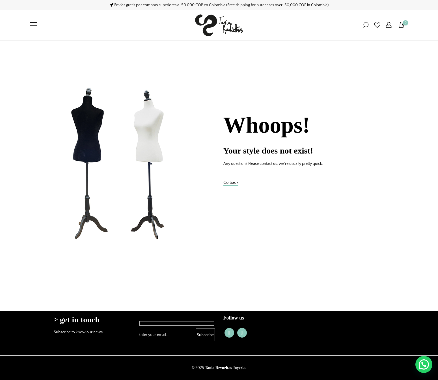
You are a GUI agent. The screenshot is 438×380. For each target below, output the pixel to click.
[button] (423, 364)
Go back (230, 182)
